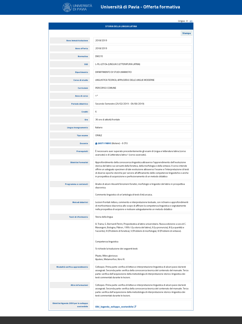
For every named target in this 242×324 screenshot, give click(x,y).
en (191, 21)
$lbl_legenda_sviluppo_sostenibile (115, 306)
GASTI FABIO (103, 143)
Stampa (186, 33)
